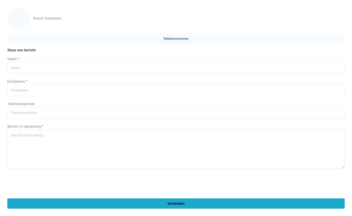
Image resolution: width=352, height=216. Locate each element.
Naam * (13, 59)
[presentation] (44, 183)
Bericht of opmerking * (25, 126)
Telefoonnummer (176, 39)
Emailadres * (17, 81)
